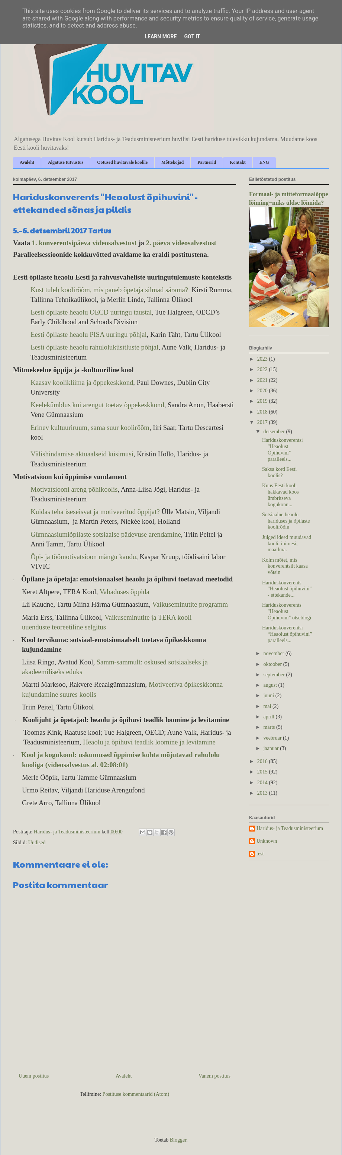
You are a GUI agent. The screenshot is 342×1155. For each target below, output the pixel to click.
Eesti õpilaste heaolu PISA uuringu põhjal (88, 334)
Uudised (37, 842)
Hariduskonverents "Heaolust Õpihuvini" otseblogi (286, 611)
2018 (263, 412)
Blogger (178, 1140)
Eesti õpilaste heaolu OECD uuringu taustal (91, 312)
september (274, 674)
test (260, 853)
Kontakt (238, 162)
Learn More (161, 36)
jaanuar (271, 748)
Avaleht (27, 162)
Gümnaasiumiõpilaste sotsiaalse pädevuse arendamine (105, 534)
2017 (263, 422)
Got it (192, 36)
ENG (264, 162)
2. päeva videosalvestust (181, 243)
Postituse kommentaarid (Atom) (136, 1094)
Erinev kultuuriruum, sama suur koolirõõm (89, 427)
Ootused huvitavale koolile (122, 162)
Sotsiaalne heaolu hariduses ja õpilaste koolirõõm (286, 521)
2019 (263, 401)
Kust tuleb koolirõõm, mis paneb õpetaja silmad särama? (109, 290)
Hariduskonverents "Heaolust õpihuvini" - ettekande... (287, 589)
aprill (269, 717)
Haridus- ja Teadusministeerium (289, 828)
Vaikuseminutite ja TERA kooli (147, 617)
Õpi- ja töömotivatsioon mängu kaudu (83, 557)
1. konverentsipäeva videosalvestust (84, 243)
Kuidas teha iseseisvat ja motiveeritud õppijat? (95, 512)
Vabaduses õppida (124, 592)
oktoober (273, 664)
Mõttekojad (172, 162)
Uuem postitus (34, 1076)
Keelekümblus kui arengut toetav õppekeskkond (97, 405)
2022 (263, 369)
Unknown (266, 841)
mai (267, 706)
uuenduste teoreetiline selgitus (64, 627)
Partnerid (206, 162)
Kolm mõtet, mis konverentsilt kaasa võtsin (285, 566)
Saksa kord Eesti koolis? (279, 472)
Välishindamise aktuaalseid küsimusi (81, 454)
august (270, 685)
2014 (263, 782)
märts (269, 727)
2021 (263, 380)
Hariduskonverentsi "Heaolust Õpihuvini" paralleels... (282, 449)
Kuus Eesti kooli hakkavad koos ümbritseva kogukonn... (280, 495)
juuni (269, 695)
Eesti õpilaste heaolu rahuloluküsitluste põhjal (94, 347)
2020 (263, 390)
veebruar (273, 738)
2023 (263, 359)
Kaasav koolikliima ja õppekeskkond (81, 382)
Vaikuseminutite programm (190, 604)
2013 (263, 793)
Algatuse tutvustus (65, 162)
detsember (274, 431)
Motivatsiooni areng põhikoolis (73, 489)
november (274, 653)
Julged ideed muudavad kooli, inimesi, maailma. (286, 544)
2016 (263, 761)
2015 (263, 772)
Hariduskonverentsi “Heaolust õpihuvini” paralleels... (287, 634)
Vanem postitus (214, 1076)
